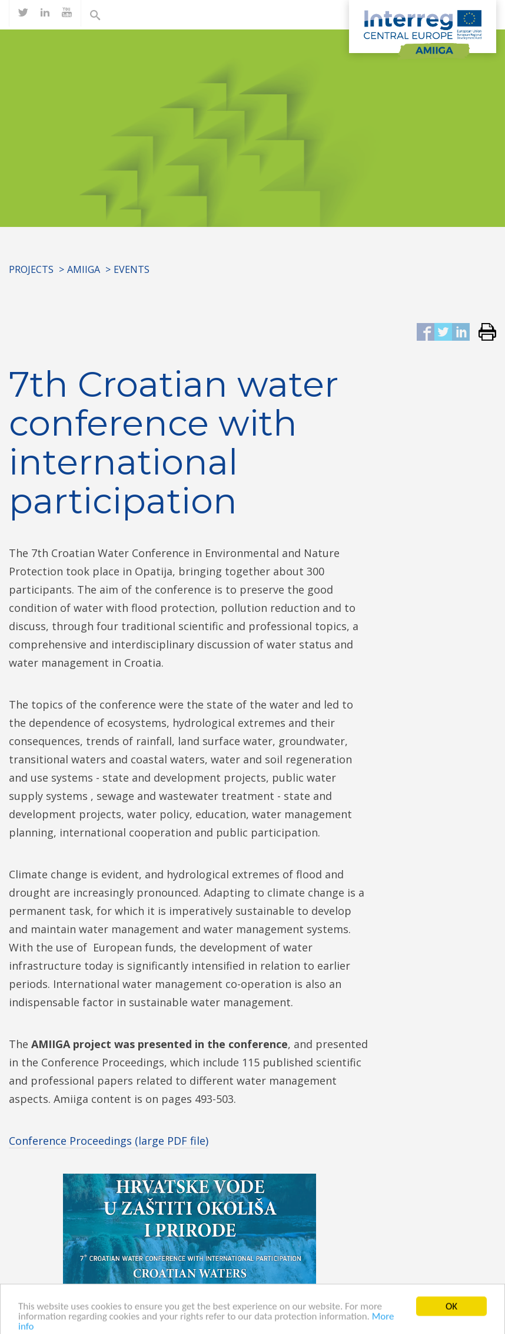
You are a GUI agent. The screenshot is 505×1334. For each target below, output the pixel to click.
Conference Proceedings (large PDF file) (108, 1141)
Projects (31, 269)
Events (131, 269)
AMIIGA (83, 269)
